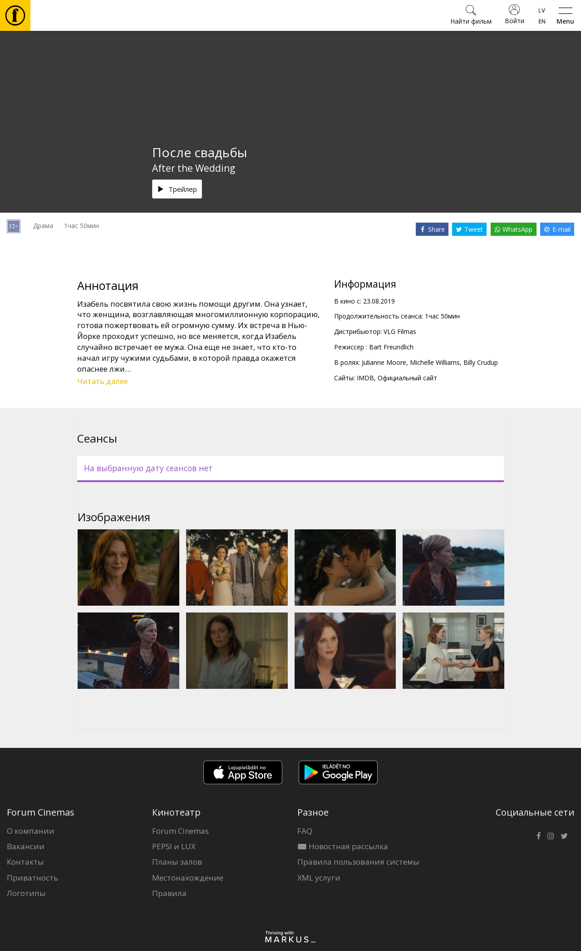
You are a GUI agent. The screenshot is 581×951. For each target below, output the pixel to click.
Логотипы (26, 893)
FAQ (304, 831)
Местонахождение (187, 877)
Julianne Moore (384, 362)
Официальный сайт (407, 377)
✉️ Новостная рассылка (342, 846)
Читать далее (102, 381)
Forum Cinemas (180, 831)
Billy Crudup (480, 362)
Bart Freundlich (391, 347)
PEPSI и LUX (174, 846)
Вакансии (25, 846)
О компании (30, 831)
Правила (169, 893)
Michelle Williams (435, 362)
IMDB (365, 377)
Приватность (32, 877)
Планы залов (177, 861)
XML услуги (318, 877)
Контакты (25, 861)
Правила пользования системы (358, 861)
